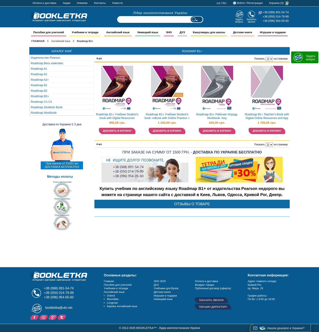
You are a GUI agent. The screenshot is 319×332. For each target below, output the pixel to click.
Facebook (34, 317)
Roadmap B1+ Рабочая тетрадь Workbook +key (217, 116)
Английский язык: (114, 291)
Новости (117, 2)
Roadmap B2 (39, 90)
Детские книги (162, 291)
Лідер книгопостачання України (160, 13)
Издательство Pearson (45, 57)
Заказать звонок (251, 20)
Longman (112, 302)
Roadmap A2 (39, 74)
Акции (66, 2)
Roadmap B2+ (40, 96)
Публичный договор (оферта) (213, 288)
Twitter (62, 317)
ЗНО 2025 (160, 281)
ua (219, 3)
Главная (38, 41)
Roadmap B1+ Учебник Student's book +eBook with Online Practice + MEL (167, 117)
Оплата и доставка (44, 2)
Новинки (82, 2)
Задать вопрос (239, 20)
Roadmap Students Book (46, 107)
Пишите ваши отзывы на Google (53, 317)
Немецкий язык (163, 299)
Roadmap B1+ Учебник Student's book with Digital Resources (117, 116)
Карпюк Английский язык (122, 306)
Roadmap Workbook (44, 112)
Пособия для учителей (118, 284)
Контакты (100, 2)
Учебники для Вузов (166, 288)
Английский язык (60, 41)
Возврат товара (204, 284)
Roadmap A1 (39, 68)
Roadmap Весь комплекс (47, 63)
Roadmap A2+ (40, 79)
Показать (259, 58)
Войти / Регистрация (250, 2)
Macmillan (113, 299)
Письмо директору (213, 306)
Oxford (111, 295)
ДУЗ (156, 284)
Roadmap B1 (39, 85)
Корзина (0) (276, 2)
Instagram (44, 317)
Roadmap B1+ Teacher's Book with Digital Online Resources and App (267, 116)
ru (224, 3)
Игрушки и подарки (165, 295)
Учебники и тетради (116, 288)
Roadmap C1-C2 (41, 101)
